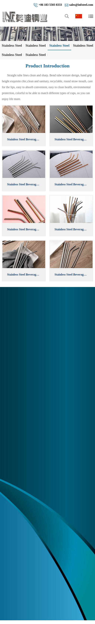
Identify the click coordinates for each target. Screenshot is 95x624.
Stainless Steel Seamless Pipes (12, 47)
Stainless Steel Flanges (12, 56)
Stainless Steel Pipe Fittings (83, 47)
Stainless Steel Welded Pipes (35, 47)
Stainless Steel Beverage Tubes (59, 47)
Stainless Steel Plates (35, 56)
